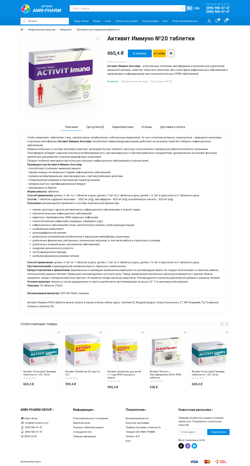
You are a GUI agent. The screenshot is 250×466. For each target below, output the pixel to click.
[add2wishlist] (171, 53)
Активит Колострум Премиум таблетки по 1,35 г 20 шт (39, 373)
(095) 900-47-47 (218, 8)
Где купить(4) (95, 127)
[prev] (222, 324)
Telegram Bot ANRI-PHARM (140, 431)
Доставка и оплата (172, 127)
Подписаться (218, 431)
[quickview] (58, 332)
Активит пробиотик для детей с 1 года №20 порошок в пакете (124, 374)
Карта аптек (31, 418)
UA (197, 8)
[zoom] (97, 39)
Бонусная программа (137, 422)
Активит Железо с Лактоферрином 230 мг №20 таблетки (165, 374)
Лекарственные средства (41, 29)
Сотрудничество (82, 431)
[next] (227, 324)
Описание (71, 127)
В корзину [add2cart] (139, 53)
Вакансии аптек (81, 422)
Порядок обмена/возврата (88, 427)
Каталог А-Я (133, 436)
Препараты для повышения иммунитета (98, 29)
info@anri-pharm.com (36, 422)
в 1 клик (159, 53)
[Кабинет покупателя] (209, 21)
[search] (182, 8)
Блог (128, 440)
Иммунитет (66, 29)
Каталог (45, 21)
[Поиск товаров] (124, 8)
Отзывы (146, 127)
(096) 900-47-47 (218, 12)
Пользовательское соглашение (90, 418)
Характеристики (122, 127)
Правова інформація (84, 436)
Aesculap (143, 81)
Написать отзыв (117, 62)
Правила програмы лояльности (143, 427)
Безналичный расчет (137, 418)
